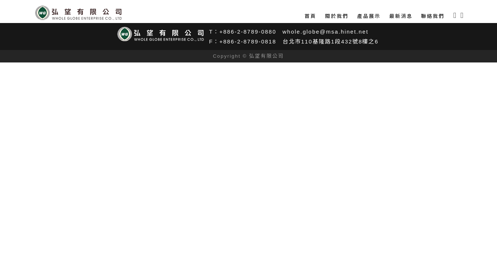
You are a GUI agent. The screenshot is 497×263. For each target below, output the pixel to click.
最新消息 (401, 16)
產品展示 (369, 16)
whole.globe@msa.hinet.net (325, 31)
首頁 (310, 16)
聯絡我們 (432, 16)
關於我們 (336, 16)
